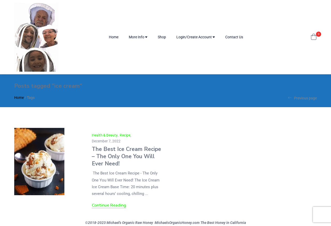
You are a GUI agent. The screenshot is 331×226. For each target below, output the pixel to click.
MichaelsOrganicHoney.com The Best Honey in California (200, 223)
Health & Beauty (105, 135)
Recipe (125, 135)
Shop (162, 37)
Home (113, 37)
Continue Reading (109, 205)
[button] (314, 37)
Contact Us (234, 37)
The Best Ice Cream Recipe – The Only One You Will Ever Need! (126, 156)
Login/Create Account (195, 37)
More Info (138, 37)
